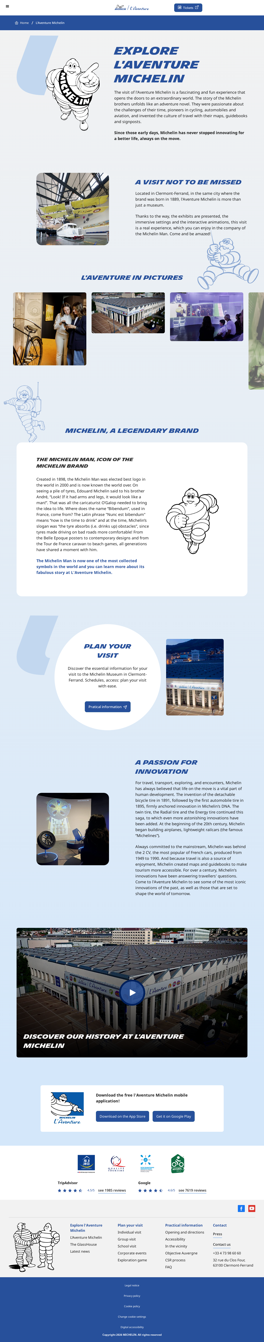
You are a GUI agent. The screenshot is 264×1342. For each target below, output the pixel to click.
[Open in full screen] (49, 328)
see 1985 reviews (112, 1190)
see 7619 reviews (192, 1190)
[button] (7, 6)
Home (24, 23)
